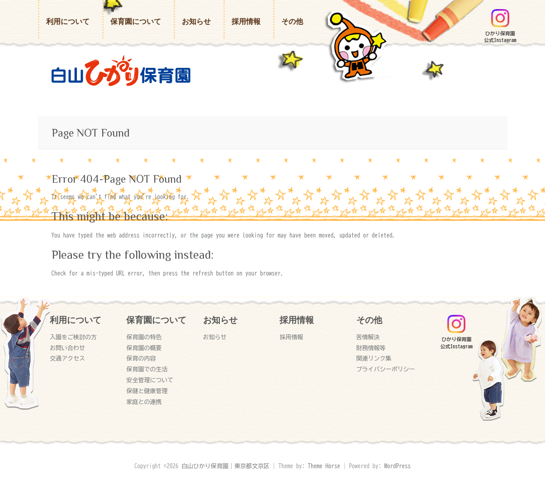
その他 (292, 21)
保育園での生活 (146, 369)
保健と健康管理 (146, 391)
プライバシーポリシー (385, 369)
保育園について (135, 21)
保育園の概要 (143, 348)
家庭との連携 (143, 402)
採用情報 (246, 21)
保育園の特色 (143, 337)
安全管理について (149, 380)
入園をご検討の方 (73, 337)
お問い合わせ (67, 348)
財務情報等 (371, 348)
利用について (68, 21)
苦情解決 (368, 337)
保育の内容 (141, 358)
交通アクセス (67, 358)
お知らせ (196, 21)
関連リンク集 (374, 358)
